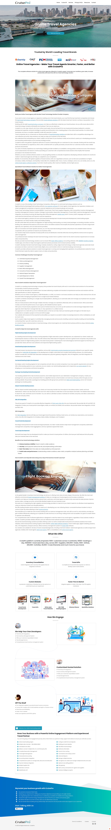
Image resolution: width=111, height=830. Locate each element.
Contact (94, 2)
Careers (87, 821)
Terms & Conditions (77, 821)
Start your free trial (55, 33)
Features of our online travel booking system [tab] (29, 728)
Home (58, 2)
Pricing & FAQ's (79, 2)
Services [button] (71, 2)
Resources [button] (87, 2)
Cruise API (64, 2)
